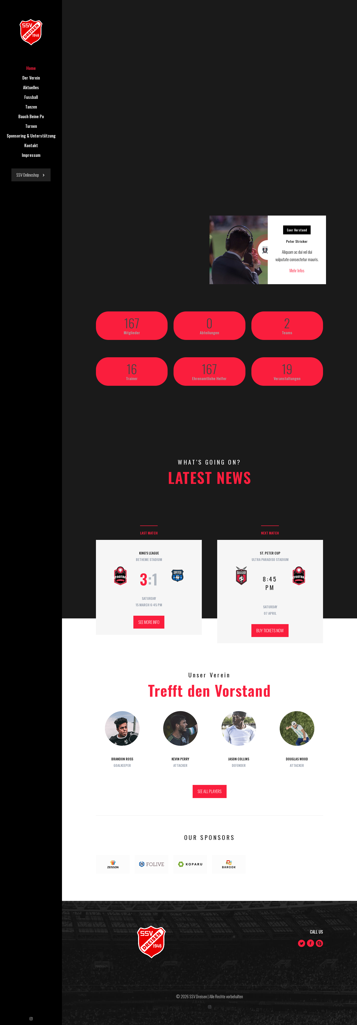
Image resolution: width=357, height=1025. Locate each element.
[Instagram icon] (31, 1018)
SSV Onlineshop (31, 175)
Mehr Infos (297, 270)
